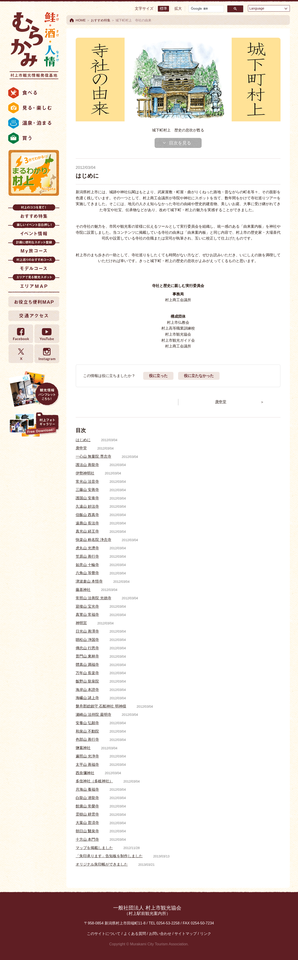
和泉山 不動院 (87, 731)
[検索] (206, 9)
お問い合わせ (160, 934)
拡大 (178, 8)
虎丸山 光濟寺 (87, 548)
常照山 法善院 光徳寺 (93, 598)
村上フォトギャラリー (33, 425)
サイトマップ (185, 934)
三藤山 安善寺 (87, 490)
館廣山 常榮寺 (87, 806)
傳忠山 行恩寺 (87, 648)
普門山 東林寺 (87, 656)
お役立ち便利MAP (33, 301)
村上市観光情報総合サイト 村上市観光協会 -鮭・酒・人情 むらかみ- (33, 44)
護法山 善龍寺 (87, 465)
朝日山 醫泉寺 (87, 831)
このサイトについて (103, 934)
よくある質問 (135, 934)
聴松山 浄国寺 (87, 640)
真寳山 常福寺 (87, 615)
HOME (81, 20)
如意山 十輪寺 (87, 565)
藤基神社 (83, 590)
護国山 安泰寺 (87, 498)
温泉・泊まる (33, 123)
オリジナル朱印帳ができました (102, 864)
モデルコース (33, 265)
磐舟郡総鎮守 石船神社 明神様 (101, 706)
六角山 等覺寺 (87, 573)
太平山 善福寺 (87, 765)
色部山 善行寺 (87, 739)
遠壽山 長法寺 (87, 523)
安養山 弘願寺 (87, 723)
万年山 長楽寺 (87, 673)
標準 (163, 8)
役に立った (158, 376)
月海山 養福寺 (87, 789)
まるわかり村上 (33, 173)
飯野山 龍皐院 (87, 681)
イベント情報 (33, 230)
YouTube (46, 334)
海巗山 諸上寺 (87, 698)
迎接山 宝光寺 (87, 606)
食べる (33, 92)
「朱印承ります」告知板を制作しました (109, 856)
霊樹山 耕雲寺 (87, 814)
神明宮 (81, 623)
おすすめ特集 (33, 213)
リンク (205, 934)
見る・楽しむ (33, 107)
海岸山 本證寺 (87, 690)
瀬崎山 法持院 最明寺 (93, 715)
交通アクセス (33, 315)
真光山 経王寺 (87, 531)
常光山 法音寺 (87, 481)
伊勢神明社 (85, 473)
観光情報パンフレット (33, 388)
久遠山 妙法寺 (87, 506)
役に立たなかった (199, 376)
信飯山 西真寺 (87, 515)
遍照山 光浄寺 (87, 756)
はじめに (83, 440)
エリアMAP (33, 282)
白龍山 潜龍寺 (87, 798)
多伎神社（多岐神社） (94, 781)
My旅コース (33, 248)
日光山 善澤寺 (87, 631)
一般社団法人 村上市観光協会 (147, 910)
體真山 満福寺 (87, 665)
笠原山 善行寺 (87, 556)
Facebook (21, 334)
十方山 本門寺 (87, 839)
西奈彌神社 (85, 773)
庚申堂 (81, 448)
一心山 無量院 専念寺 (93, 456)
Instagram (46, 353)
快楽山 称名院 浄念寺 (93, 540)
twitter (21, 353)
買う (33, 138)
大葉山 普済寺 (87, 823)
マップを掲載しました (94, 848)
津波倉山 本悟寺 (89, 581)
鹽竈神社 (83, 748)
